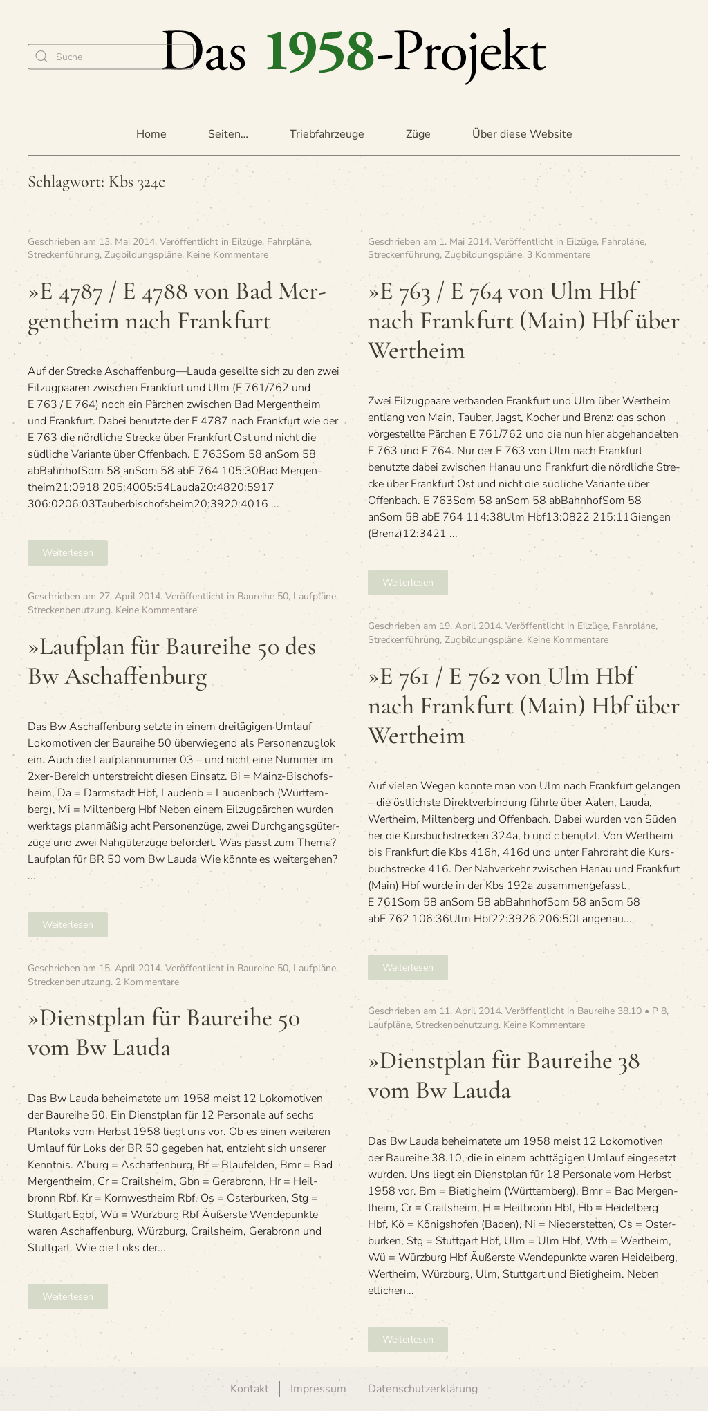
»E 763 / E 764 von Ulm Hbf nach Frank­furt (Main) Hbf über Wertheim (524, 320)
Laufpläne (314, 596)
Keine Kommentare (227, 254)
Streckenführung (64, 254)
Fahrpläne (288, 241)
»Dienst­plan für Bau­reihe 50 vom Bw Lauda (164, 1032)
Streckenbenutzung (69, 610)
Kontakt (249, 1388)
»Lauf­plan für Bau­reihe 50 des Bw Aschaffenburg (172, 661)
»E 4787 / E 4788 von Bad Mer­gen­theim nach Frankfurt (177, 305)
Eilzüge (247, 241)
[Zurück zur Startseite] (354, 56)
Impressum (318, 1388)
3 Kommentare (558, 254)
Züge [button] (418, 134)
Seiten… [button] (228, 134)
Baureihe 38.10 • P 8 (622, 1011)
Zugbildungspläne (143, 254)
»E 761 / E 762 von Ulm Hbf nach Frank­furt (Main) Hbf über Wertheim (524, 705)
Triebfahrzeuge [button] (327, 134)
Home (151, 134)
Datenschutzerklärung (423, 1388)
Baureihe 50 (262, 596)
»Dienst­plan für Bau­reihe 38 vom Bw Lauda (504, 1075)
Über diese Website (522, 134)
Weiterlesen (67, 552)
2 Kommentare (147, 982)
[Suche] (111, 56)
